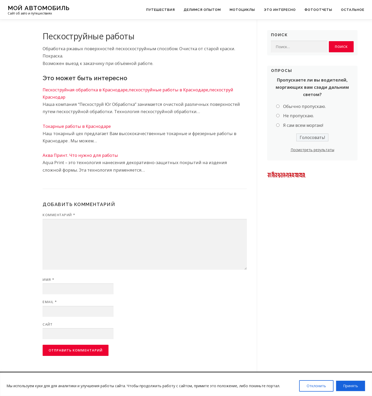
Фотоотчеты (318, 10)
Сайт (47, 324)
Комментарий (59, 214)
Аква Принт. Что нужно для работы (80, 155)
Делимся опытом (202, 10)
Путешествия (160, 10)
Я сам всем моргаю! (303, 125)
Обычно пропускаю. (304, 106)
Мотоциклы (242, 10)
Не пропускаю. (298, 116)
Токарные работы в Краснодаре (77, 126)
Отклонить (316, 385)
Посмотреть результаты (312, 149)
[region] (186, 384)
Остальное (352, 10)
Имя (49, 279)
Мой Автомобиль (38, 7)
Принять (350, 385)
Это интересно (280, 10)
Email (50, 301)
